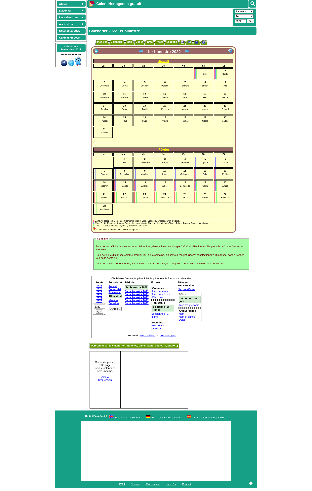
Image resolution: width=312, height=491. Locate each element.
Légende (171, 41)
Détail (182, 319)
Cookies (135, 484)
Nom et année (187, 316)
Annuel (113, 286)
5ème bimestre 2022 (137, 300)
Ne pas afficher (186, 289)
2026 (99, 295)
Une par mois (160, 291)
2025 (99, 292)
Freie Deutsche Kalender (166, 417)
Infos (149, 41)
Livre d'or (171, 484)
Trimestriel (115, 292)
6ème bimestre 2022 (137, 303)
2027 (99, 298)
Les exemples (168, 335)
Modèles (102, 41)
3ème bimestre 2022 (137, 294)
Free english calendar (127, 417)
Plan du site (153, 484)
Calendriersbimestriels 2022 (71, 48)
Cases (139, 41)
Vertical (156, 328)
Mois (130, 41)
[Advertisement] (159, 17)
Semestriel (115, 289)
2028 (99, 301)
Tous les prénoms (189, 305)
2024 (99, 289)
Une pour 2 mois (161, 294)
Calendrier (117, 41)
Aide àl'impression (105, 378)
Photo (159, 41)
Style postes (159, 297)
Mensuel (113, 300)
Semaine (114, 303)
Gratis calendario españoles (209, 417)
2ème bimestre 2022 (137, 291)
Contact (186, 484)
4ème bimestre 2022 (137, 297)
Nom (181, 313)
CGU (122, 484)
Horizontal (158, 325)
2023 (99, 286)
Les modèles (147, 335)
